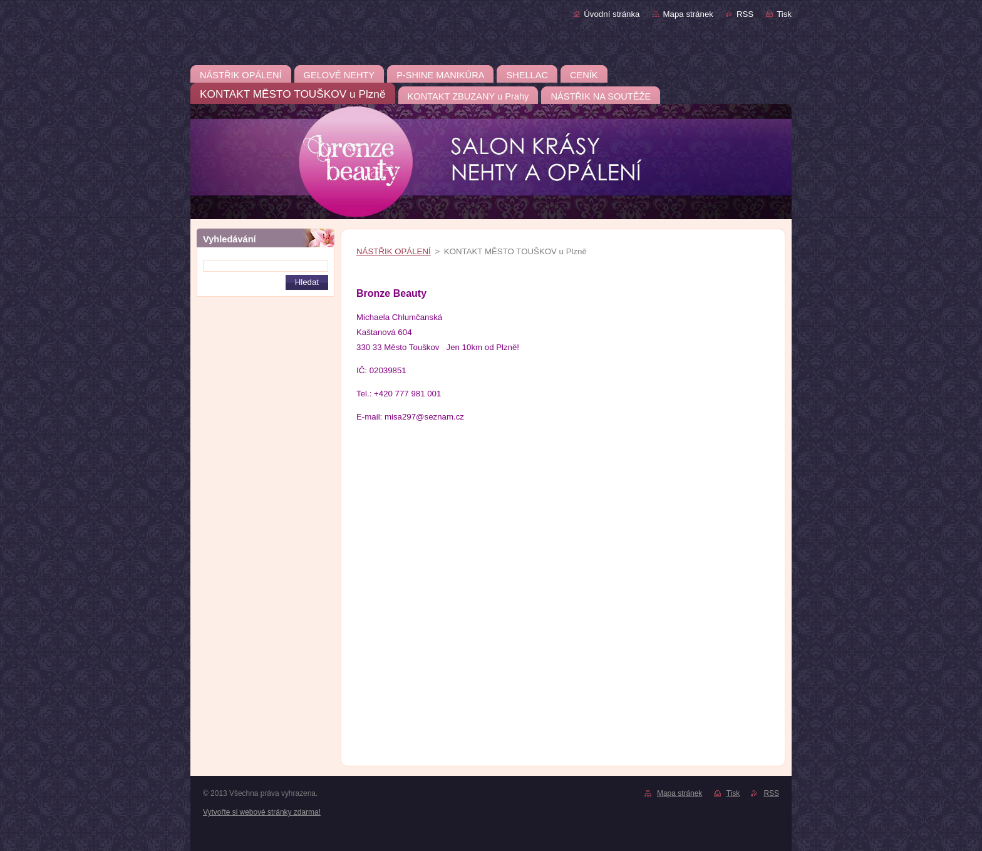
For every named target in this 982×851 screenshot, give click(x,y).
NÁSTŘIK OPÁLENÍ (393, 251)
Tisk (784, 14)
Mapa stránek (688, 14)
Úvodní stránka (611, 14)
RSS (744, 14)
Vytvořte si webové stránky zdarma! (262, 812)
